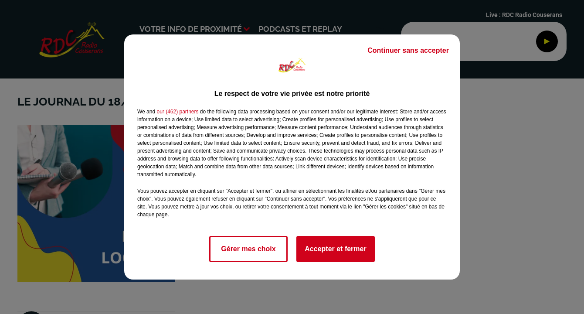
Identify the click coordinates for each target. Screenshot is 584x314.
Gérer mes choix (248, 249)
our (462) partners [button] (177, 112)
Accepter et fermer (335, 249)
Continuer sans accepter (408, 50)
